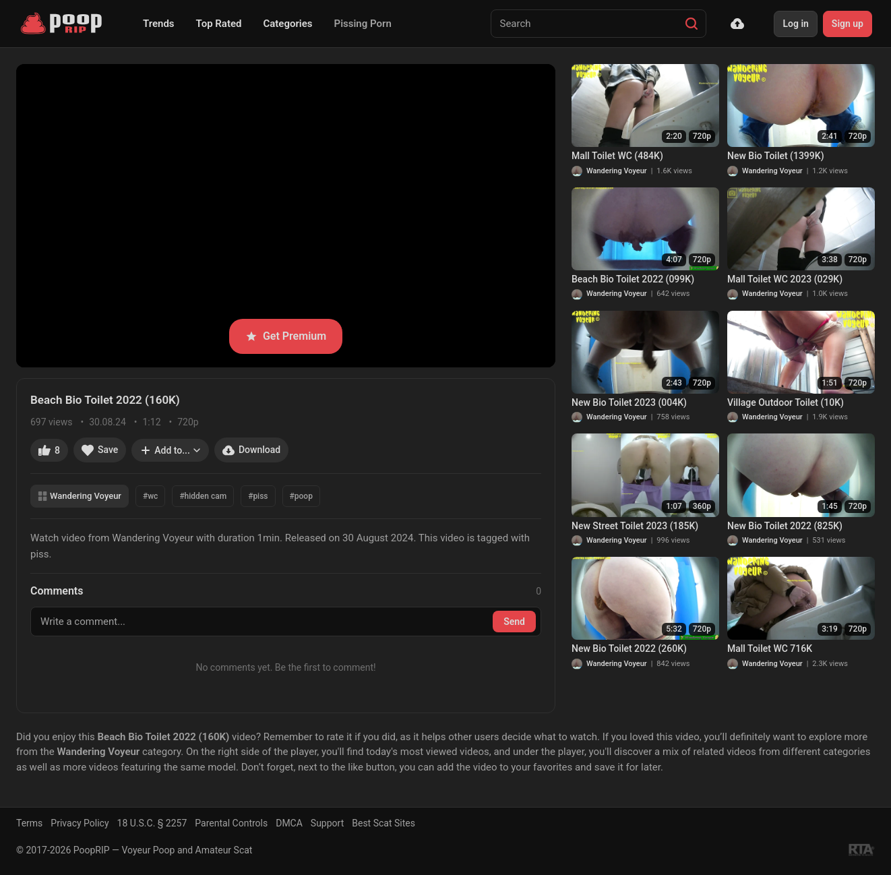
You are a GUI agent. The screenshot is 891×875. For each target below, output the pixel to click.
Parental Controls (231, 823)
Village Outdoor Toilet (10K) (785, 402)
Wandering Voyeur (79, 496)
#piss (258, 496)
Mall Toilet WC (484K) (617, 155)
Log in (795, 23)
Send (514, 621)
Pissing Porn (363, 24)
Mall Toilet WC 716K (769, 648)
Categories (287, 24)
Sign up (847, 23)
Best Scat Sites (383, 823)
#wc (150, 496)
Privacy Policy (80, 823)
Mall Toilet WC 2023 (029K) (784, 279)
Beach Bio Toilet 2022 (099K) (633, 279)
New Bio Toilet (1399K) (775, 155)
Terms (29, 823)
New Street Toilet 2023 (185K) (635, 525)
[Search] (691, 23)
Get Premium (285, 336)
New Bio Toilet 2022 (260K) (629, 648)
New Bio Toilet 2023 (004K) (629, 402)
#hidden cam (202, 496)
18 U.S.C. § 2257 (152, 823)
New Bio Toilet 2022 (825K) (784, 525)
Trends (159, 24)
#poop (301, 496)
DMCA (289, 823)
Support (327, 823)
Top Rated (219, 24)
